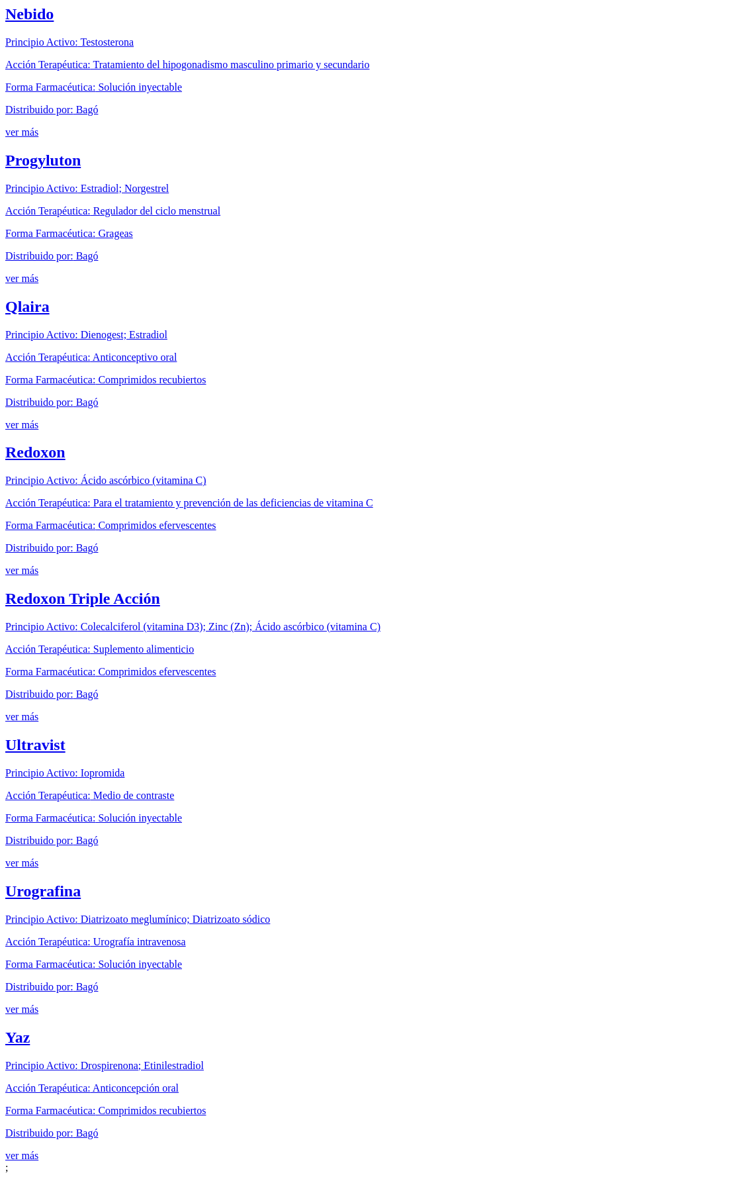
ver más (21, 132)
